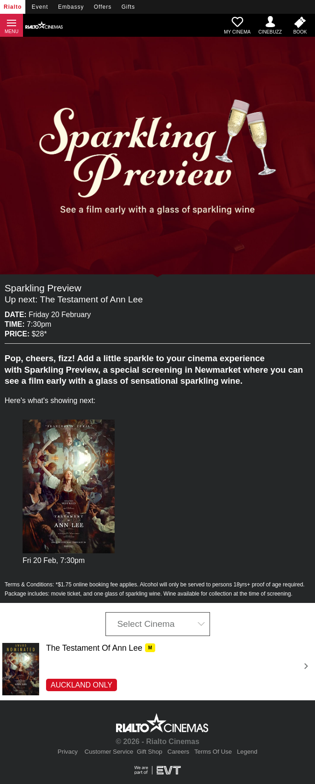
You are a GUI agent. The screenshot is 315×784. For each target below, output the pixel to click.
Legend (247, 751)
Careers (178, 751)
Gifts (128, 7)
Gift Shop (150, 751)
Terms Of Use (213, 751)
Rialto (13, 7)
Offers (102, 7)
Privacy (68, 751)
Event (40, 7)
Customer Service (109, 751)
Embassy (71, 7)
